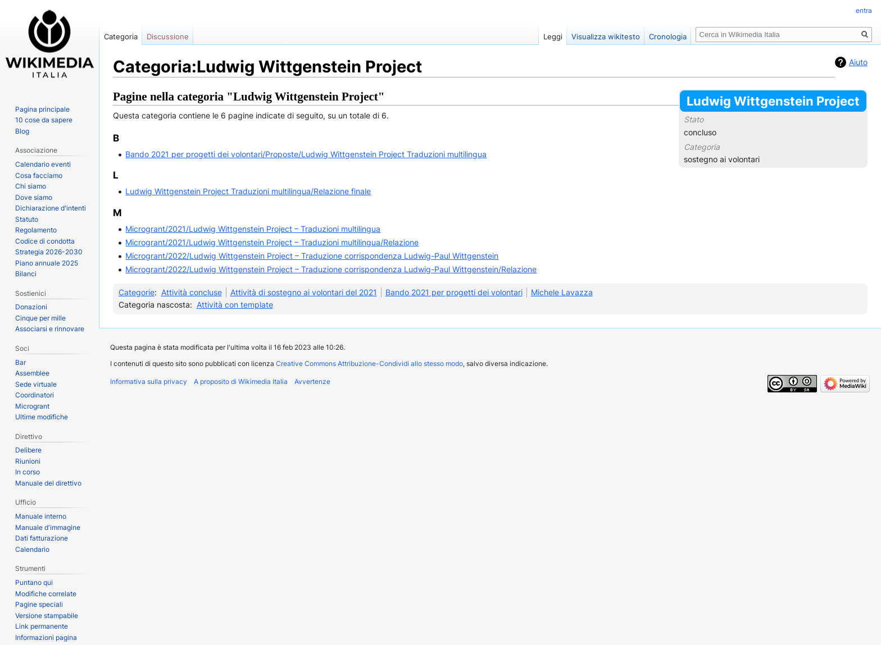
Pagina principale (42, 109)
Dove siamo (33, 197)
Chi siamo (30, 186)
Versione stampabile (46, 615)
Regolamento (36, 230)
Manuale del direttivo (48, 483)
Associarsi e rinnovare (49, 328)
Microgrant (32, 406)
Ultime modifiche (41, 417)
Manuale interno (40, 516)
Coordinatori (34, 395)
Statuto (26, 219)
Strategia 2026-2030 (49, 252)
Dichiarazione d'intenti (50, 208)
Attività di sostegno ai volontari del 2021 (303, 292)
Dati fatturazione (41, 538)
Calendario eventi (43, 164)
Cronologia (668, 36)
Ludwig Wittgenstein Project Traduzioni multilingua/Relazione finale (248, 191)
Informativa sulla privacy (148, 381)
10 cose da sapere (43, 120)
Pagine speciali (39, 604)
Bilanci (26, 273)
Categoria (121, 36)
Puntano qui (34, 582)
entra (864, 10)
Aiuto (858, 62)
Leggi (552, 36)
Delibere (28, 450)
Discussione (168, 36)
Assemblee (32, 373)
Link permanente (41, 626)
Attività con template (235, 304)
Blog (22, 131)
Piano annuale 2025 (46, 263)
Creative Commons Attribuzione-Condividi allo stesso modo (369, 363)
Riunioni (27, 461)
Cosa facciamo (38, 175)
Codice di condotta (45, 241)
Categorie (137, 292)
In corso (27, 472)
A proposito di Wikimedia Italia (241, 381)
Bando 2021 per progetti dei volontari (454, 292)
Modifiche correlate (45, 593)
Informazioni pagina (46, 637)
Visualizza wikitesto (605, 36)
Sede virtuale (36, 384)
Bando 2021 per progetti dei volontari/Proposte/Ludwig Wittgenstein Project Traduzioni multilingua (306, 154)
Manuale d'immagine (47, 527)
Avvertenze (312, 381)
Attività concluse (191, 292)
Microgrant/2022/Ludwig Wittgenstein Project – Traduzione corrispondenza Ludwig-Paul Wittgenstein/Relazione (331, 269)
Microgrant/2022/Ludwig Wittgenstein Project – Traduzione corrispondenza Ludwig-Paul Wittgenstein (311, 255)
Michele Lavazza (562, 292)
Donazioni (31, 307)
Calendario (32, 549)
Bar (20, 362)
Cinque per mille (40, 318)
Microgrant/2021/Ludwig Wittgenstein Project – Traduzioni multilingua (252, 229)
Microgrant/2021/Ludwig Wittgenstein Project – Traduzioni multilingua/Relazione (272, 242)
